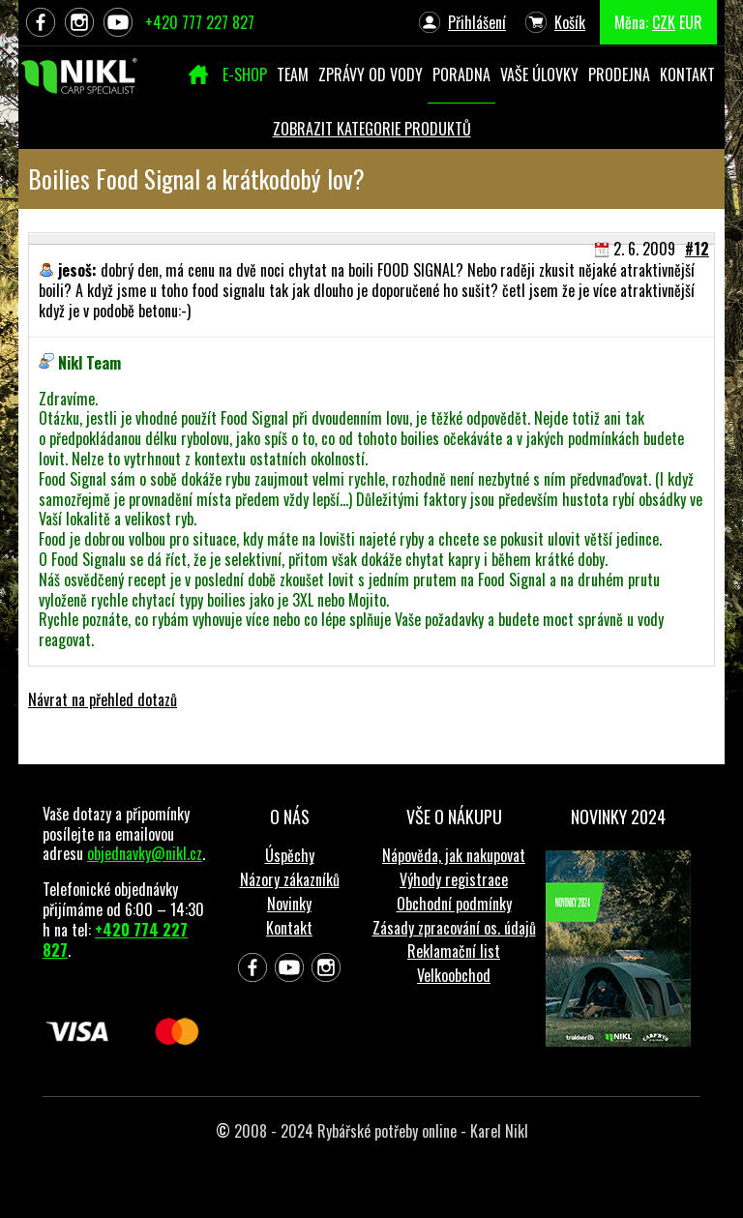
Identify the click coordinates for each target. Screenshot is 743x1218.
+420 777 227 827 (199, 22)
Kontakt (289, 927)
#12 (697, 248)
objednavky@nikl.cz (144, 853)
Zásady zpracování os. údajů (454, 927)
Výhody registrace (454, 879)
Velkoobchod (453, 975)
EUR (690, 22)
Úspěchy (289, 855)
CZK (663, 22)
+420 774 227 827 (115, 940)
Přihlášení (477, 22)
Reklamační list (453, 951)
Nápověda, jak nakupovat (453, 855)
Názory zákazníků (290, 879)
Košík (569, 22)
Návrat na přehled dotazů (102, 699)
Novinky (289, 903)
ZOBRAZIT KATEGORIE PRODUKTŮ (372, 128)
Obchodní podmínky (454, 903)
